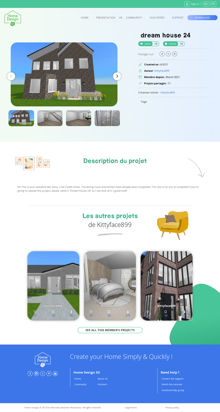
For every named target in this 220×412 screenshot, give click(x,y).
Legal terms (131, 407)
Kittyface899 (162, 71)
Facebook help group (173, 390)
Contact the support (172, 378)
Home (85, 17)
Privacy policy (172, 407)
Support (178, 17)
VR (120, 17)
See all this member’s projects (110, 330)
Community (134, 17)
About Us (103, 378)
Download (202, 17)
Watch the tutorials (172, 384)
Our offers (157, 17)
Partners (102, 384)
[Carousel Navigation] (64, 76)
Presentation (105, 17)
